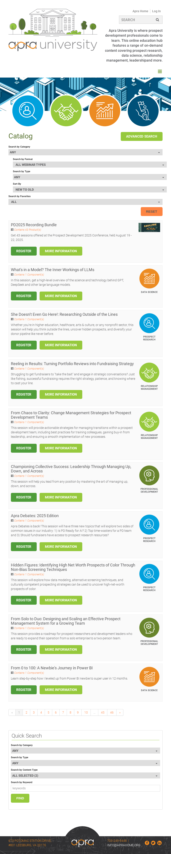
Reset (151, 211)
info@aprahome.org (124, 845)
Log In (156, 11)
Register (23, 251)
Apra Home (140, 11)
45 (103, 712)
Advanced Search (141, 136)
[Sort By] (90, 189)
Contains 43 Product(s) (27, 229)
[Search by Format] (90, 165)
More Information (61, 251)
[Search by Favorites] (85, 202)
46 (112, 712)
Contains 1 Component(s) (29, 274)
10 (86, 712)
